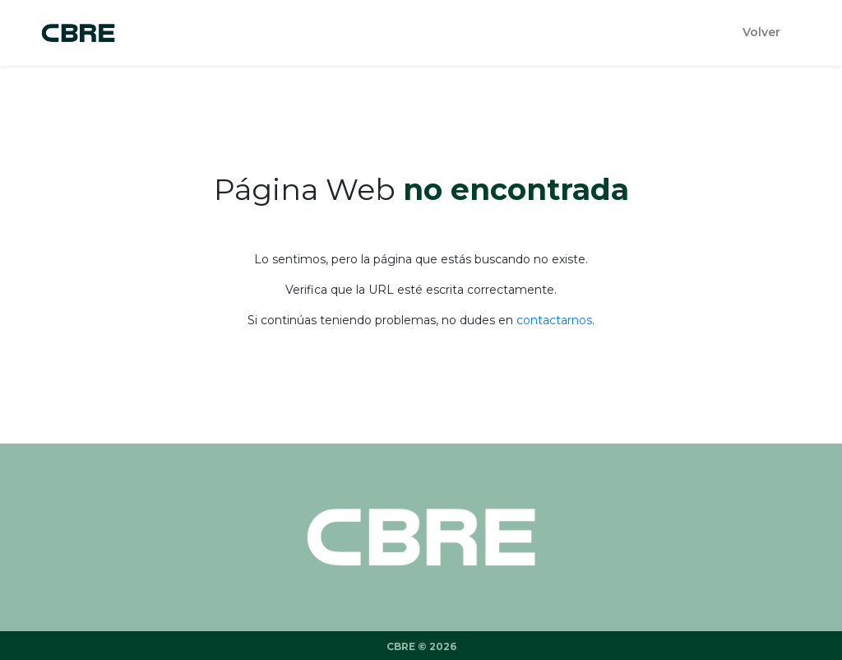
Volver (761, 32)
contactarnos (554, 320)
